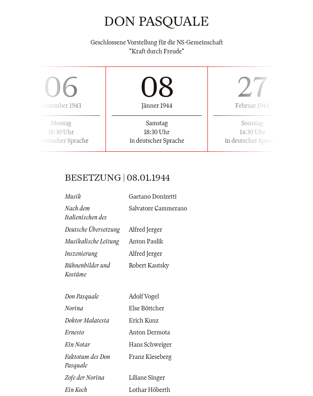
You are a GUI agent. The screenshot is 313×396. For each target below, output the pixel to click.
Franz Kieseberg (150, 357)
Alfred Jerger (145, 229)
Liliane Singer (147, 377)
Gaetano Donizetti (152, 196)
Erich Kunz (144, 320)
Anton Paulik (146, 241)
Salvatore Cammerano (158, 208)
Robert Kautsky (149, 265)
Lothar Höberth (149, 390)
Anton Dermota (149, 332)
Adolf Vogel (144, 296)
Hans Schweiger (150, 344)
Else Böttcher (146, 308)
